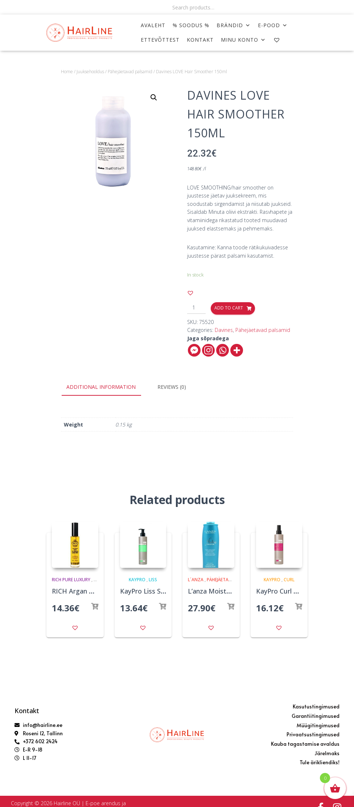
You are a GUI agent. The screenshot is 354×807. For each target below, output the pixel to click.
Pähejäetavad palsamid (130, 71)
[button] (190, 293)
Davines (224, 329)
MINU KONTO (243, 39)
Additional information (101, 386)
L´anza (195, 580)
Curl (289, 580)
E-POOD (273, 25)
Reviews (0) (171, 386)
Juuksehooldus (90, 71)
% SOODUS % (191, 25)
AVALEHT (153, 25)
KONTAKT (200, 39)
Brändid (234, 25)
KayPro (137, 580)
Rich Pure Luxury (71, 580)
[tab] (106, 387)
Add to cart (228, 308)
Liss (153, 580)
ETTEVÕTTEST (160, 39)
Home (67, 71)
